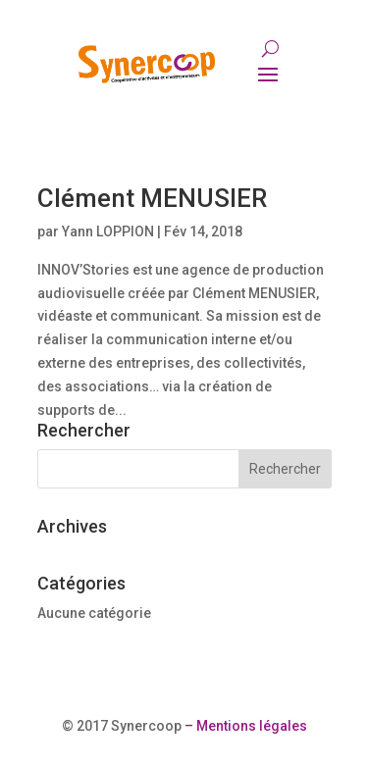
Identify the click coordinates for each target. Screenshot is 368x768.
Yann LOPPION (108, 231)
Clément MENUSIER (152, 198)
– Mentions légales (244, 726)
